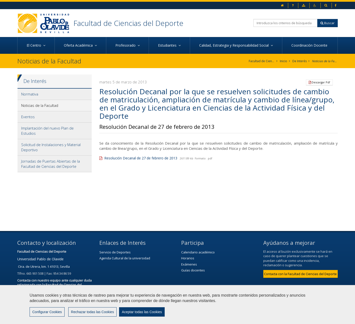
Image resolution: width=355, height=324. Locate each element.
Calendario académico (198, 252)
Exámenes (189, 264)
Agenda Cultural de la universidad (124, 258)
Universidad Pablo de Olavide (40, 259)
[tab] (55, 94)
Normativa (29, 94)
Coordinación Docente (309, 45)
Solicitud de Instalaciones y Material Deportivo (51, 147)
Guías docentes (193, 270)
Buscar (327, 23)
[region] (177, 304)
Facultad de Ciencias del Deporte (128, 23)
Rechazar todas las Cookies (92, 312)
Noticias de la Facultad (325, 61)
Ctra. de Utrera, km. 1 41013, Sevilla (44, 266)
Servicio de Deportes (115, 252)
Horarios (187, 258)
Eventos (28, 116)
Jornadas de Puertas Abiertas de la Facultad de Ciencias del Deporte (50, 164)
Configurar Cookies (47, 312)
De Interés (299, 61)
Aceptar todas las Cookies (142, 312)
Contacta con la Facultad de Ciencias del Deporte (300, 274)
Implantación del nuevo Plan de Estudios (47, 131)
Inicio (283, 61)
